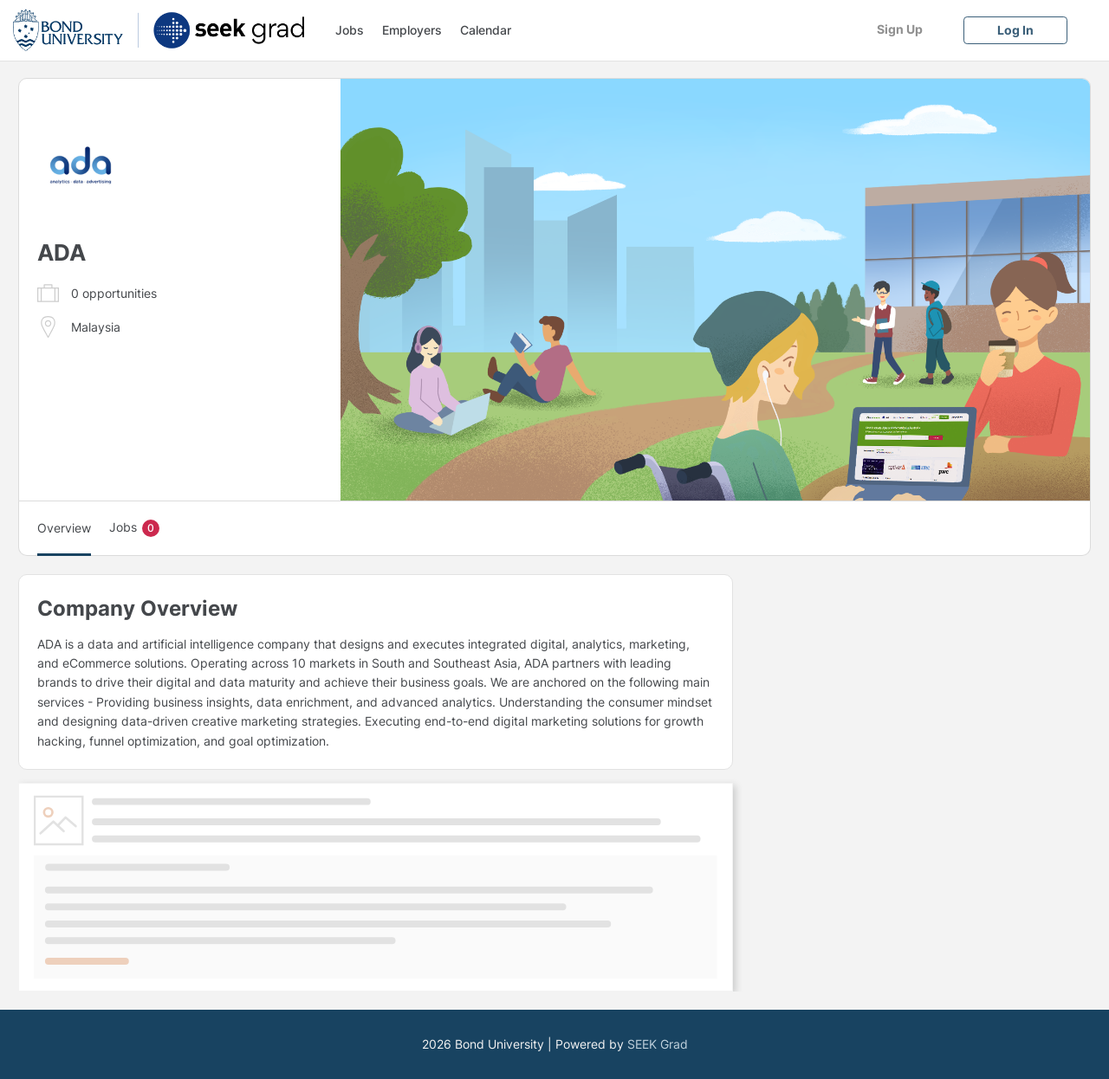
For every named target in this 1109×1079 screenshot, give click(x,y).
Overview (64, 527)
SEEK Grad (657, 1044)
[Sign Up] (899, 29)
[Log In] (1015, 29)
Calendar (485, 30)
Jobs (349, 30)
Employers (412, 30)
